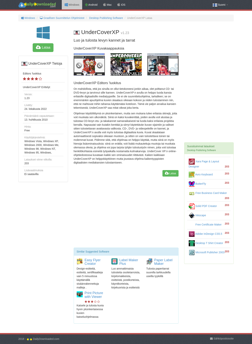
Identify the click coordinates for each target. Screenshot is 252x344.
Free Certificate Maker (205, 224)
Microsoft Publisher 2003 (207, 252)
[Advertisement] (126, 213)
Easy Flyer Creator (93, 262)
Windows (72, 4)
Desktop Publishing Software (105, 17)
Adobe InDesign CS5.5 (205, 233)
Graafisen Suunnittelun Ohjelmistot (61, 17)
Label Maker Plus (128, 262)
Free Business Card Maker (208, 192)
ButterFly (197, 183)
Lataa (43, 47)
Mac (107, 4)
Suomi (220, 4)
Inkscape (197, 215)
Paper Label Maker (163, 262)
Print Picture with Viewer (94, 295)
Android (91, 4)
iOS (121, 4)
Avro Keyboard (201, 174)
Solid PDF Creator (203, 206)
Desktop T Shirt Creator (206, 243)
